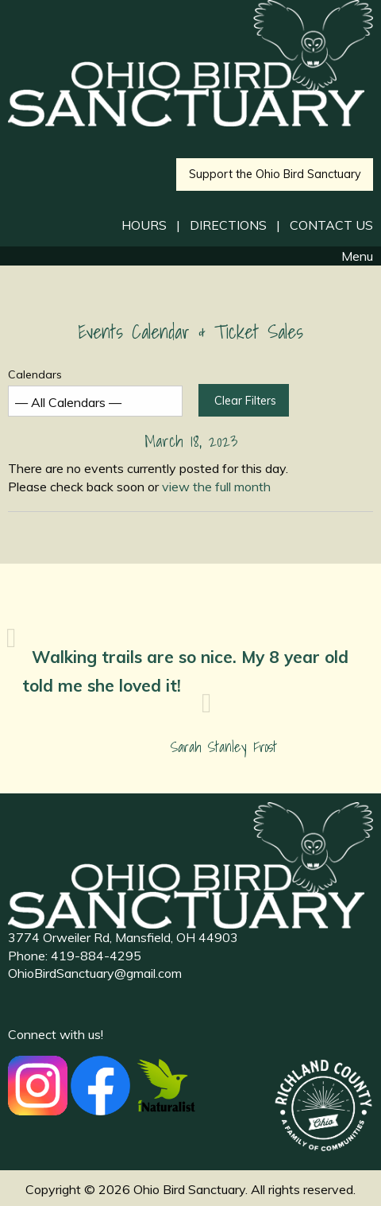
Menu (349, 256)
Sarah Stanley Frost (224, 746)
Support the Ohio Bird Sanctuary (275, 174)
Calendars (95, 391)
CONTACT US (331, 225)
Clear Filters (245, 401)
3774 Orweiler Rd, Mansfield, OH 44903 (123, 937)
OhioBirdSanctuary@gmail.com (95, 973)
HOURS (144, 225)
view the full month (216, 486)
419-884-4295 (96, 956)
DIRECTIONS (228, 225)
